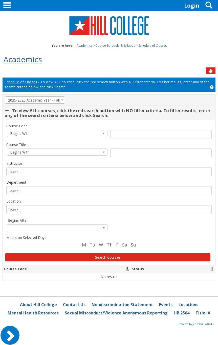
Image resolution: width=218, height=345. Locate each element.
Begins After (18, 220)
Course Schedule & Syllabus (115, 45)
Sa (124, 245)
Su (133, 245)
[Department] (28, 191)
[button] (127, 269)
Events (165, 304)
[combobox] (35, 100)
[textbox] (57, 228)
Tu (92, 245)
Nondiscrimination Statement (122, 304)
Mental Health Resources (33, 313)
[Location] (28, 210)
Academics (84, 45)
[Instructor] (28, 172)
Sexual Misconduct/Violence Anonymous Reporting (116, 313)
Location (13, 201)
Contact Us (74, 304)
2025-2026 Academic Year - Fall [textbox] (33, 100)
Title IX (202, 313)
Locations (188, 304)
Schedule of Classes (152, 45)
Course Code (17, 126)
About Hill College (38, 304)
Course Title (16, 144)
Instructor (14, 163)
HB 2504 (181, 313)
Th (110, 245)
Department (16, 182)
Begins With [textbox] (19, 133)
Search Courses (108, 257)
